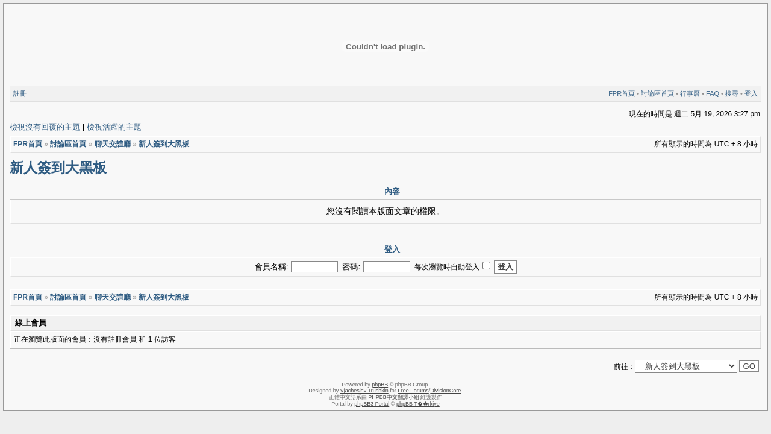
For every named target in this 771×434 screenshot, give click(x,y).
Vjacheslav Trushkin (364, 391)
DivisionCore (445, 391)
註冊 (20, 93)
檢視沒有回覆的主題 (45, 126)
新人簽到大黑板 (164, 144)
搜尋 (731, 93)
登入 (751, 93)
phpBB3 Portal (371, 404)
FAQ (712, 93)
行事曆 (690, 93)
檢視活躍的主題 (114, 126)
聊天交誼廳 (113, 144)
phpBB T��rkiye (418, 404)
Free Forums (413, 391)
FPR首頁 (621, 93)
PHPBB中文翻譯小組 (393, 397)
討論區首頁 (657, 93)
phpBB (380, 385)
